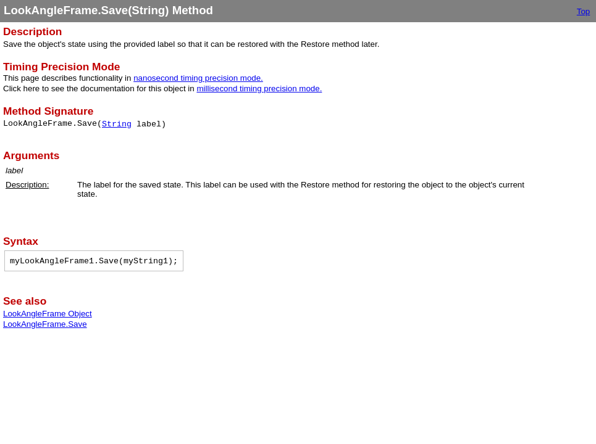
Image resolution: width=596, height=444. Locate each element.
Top (583, 11)
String (117, 124)
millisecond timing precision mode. (259, 88)
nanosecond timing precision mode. (198, 78)
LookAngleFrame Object (47, 313)
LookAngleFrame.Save (45, 324)
